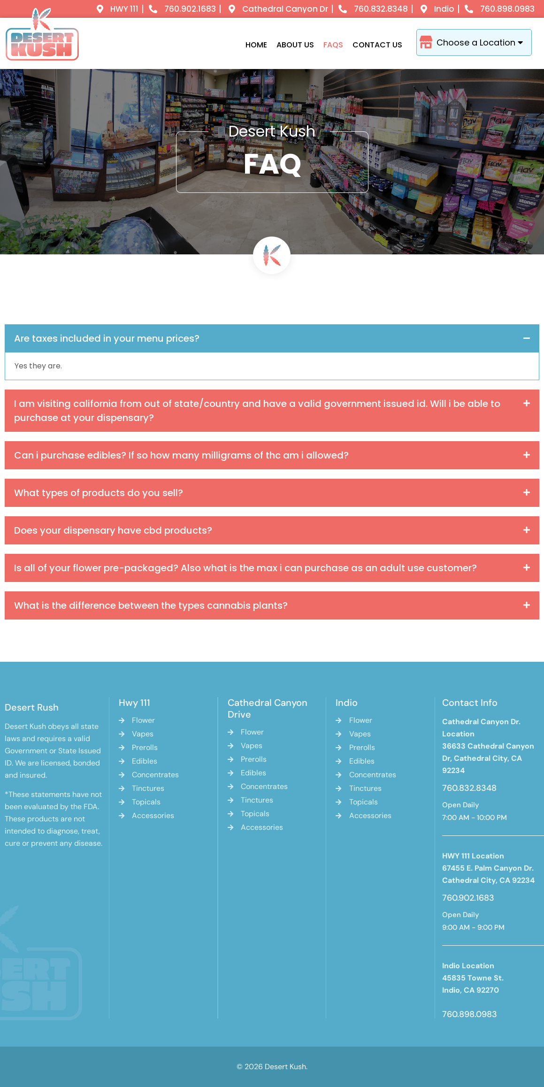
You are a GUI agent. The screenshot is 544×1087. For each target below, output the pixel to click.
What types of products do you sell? (98, 492)
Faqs (333, 44)
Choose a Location (486, 42)
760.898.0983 (469, 1014)
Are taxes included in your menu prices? (106, 338)
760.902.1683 (468, 897)
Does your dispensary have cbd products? (113, 530)
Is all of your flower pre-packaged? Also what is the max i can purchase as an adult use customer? (245, 567)
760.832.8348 (469, 788)
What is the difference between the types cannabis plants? (151, 605)
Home (256, 44)
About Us (295, 44)
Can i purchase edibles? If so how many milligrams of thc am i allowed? (181, 455)
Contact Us (377, 44)
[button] (272, 338)
